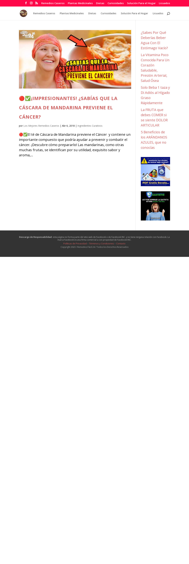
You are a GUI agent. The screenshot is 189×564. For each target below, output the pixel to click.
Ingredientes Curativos (89, 125)
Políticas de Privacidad (75, 243)
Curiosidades (116, 3)
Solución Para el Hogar (141, 3)
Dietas (100, 3)
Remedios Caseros (53, 3)
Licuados (164, 3)
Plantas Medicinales (80, 3)
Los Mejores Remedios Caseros (41, 125)
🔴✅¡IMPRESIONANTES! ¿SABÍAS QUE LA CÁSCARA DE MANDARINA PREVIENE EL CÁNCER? (68, 107)
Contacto (120, 243)
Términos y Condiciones (101, 243)
